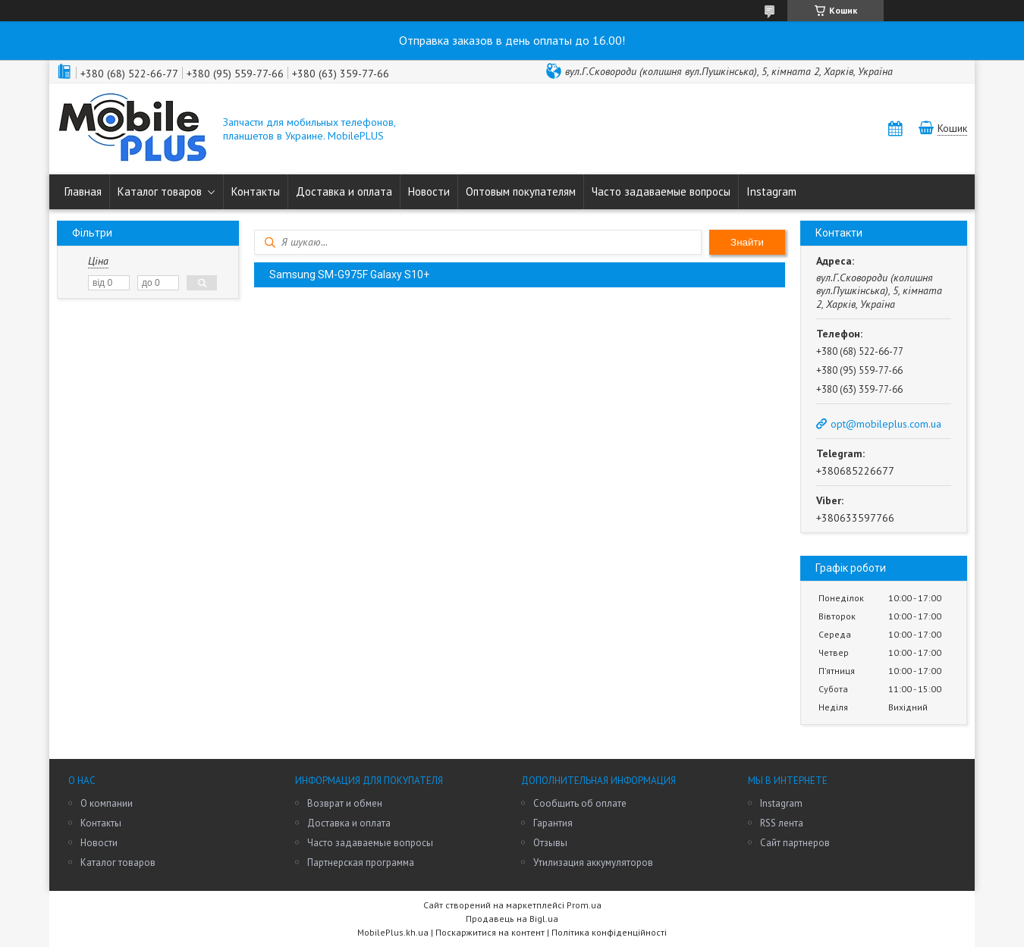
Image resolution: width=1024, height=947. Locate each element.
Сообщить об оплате (580, 803)
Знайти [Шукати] (747, 242)
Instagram (771, 191)
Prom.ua (584, 905)
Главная (83, 191)
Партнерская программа (360, 862)
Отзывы (550, 842)
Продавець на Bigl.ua (512, 918)
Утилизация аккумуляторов (593, 862)
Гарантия (553, 823)
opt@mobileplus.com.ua (886, 424)
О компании (106, 803)
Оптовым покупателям (521, 191)
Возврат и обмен (344, 803)
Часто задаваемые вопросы (661, 191)
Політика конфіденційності (609, 932)
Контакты (255, 191)
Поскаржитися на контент (490, 932)
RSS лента (781, 823)
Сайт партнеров (795, 842)
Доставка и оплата (344, 191)
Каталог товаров (160, 191)
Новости (429, 191)
